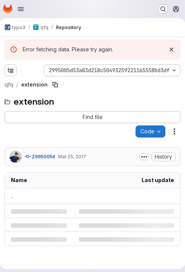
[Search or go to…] (163, 9)
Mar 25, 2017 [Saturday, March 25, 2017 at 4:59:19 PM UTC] (72, 156)
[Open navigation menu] (21, 9)
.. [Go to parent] (12, 196)
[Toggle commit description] (144, 156)
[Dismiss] (171, 49)
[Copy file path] (55, 85)
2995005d (40, 156)
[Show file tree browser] (11, 70)
